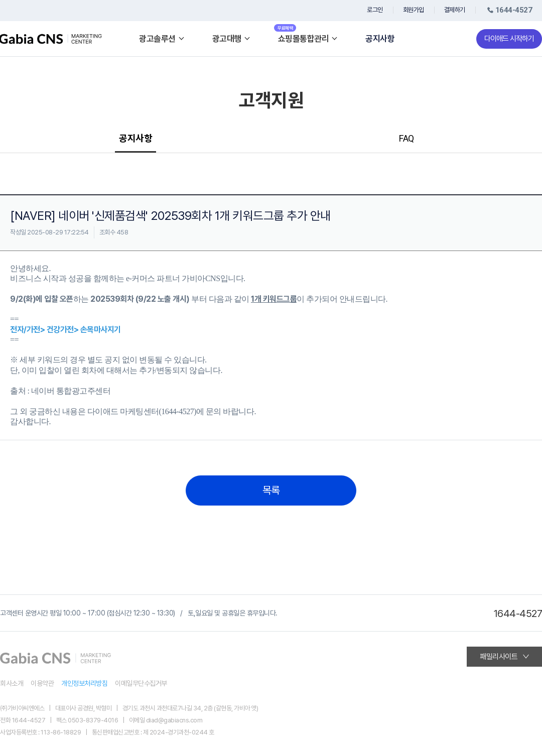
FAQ (406, 138)
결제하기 (454, 10)
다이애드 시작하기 (509, 38)
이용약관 (42, 683)
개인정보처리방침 (84, 683)
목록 (271, 490)
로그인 (375, 10)
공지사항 (379, 39)
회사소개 (11, 683)
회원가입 (413, 10)
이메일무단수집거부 (141, 683)
